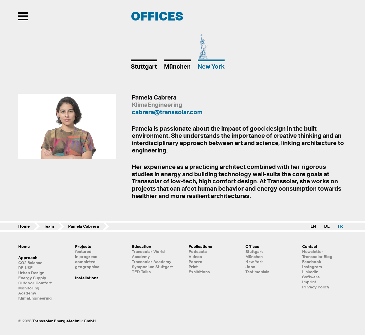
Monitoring (28, 287)
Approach (27, 257)
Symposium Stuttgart (152, 266)
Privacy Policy (315, 286)
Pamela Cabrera (83, 226)
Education (141, 246)
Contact (309, 246)
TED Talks (141, 271)
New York (254, 261)
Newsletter (312, 251)
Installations (87, 277)
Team (49, 226)
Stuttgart (254, 251)
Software (311, 276)
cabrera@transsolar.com (167, 111)
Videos (195, 256)
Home (24, 226)
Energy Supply (32, 277)
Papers (195, 261)
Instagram (312, 266)
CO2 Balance (30, 262)
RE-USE (25, 267)
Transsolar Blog (317, 256)
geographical (87, 266)
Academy (27, 292)
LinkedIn (310, 271)
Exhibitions (199, 271)
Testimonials (257, 271)
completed (85, 261)
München (254, 256)
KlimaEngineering (35, 298)
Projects (83, 246)
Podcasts (198, 251)
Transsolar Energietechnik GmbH (64, 320)
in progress (86, 256)
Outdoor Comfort (35, 282)
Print (193, 266)
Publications (200, 246)
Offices (252, 246)
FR (340, 226)
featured (83, 251)
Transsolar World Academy (148, 254)
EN (313, 226)
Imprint (309, 281)
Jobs (250, 266)
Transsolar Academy (151, 261)
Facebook (311, 261)
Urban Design (31, 272)
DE (327, 226)
